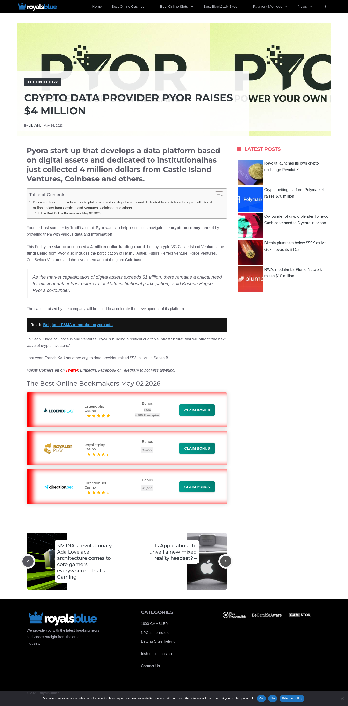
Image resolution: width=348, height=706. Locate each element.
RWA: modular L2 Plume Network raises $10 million (280, 279)
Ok (261, 698)
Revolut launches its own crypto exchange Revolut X (278, 172)
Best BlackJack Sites (225, 6)
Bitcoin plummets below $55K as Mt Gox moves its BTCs (282, 252)
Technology (42, 82)
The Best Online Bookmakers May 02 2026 (71, 213)
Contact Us (150, 666)
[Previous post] (28, 561)
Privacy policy (292, 698)
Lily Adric (35, 125)
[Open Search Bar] (324, 6)
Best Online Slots (179, 6)
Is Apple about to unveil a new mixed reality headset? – (173, 552)
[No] (342, 698)
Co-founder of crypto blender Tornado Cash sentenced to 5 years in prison (283, 225)
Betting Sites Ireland (158, 641)
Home (97, 6)
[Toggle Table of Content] (216, 195)
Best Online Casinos (133, 6)
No (273, 698)
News (308, 6)
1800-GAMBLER (154, 623)
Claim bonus (197, 410)
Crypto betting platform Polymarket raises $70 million (281, 199)
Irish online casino (156, 654)
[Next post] (225, 561)
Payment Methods (273, 6)
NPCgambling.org (155, 632)
